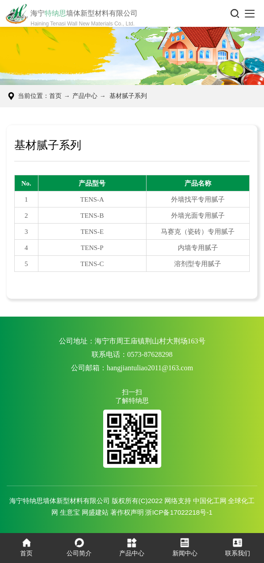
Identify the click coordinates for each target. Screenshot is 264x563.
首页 (55, 96)
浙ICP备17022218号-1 (178, 512)
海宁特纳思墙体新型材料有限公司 (59, 500)
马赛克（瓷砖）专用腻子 (198, 231)
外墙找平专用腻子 (198, 199)
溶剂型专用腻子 (197, 263)
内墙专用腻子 (198, 247)
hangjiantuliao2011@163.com (150, 368)
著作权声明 (127, 512)
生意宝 (70, 512)
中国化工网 (209, 500)
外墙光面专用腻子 (198, 215)
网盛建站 (95, 512)
